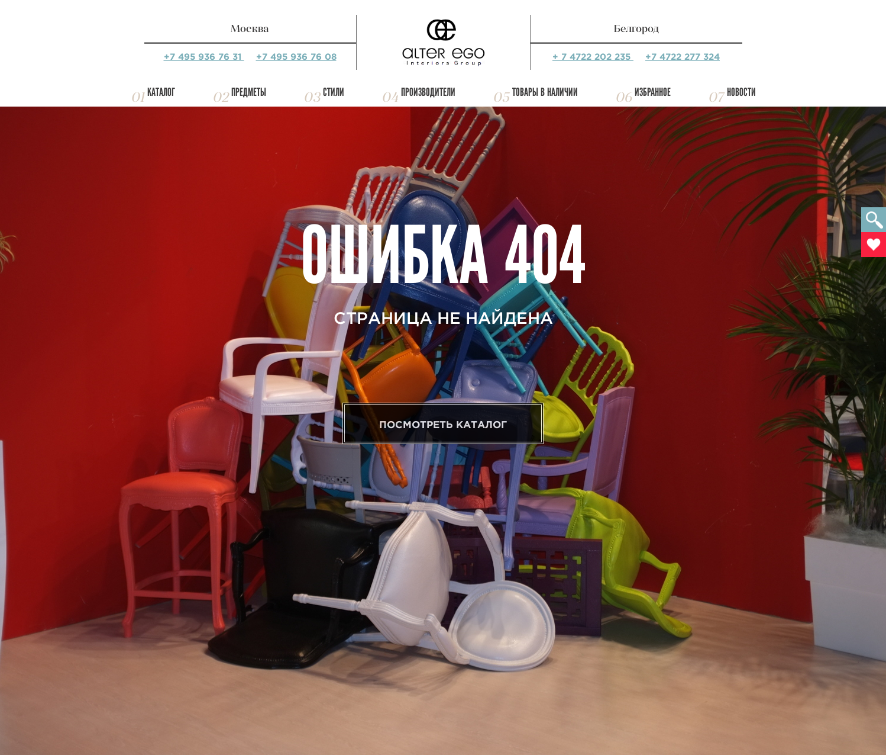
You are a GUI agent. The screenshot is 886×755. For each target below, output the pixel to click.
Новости (741, 92)
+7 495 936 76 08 (296, 57)
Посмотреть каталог (443, 424)
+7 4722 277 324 (682, 57)
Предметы (248, 92)
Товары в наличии (545, 92)
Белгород (636, 28)
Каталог (161, 92)
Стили (333, 92)
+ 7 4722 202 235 (592, 57)
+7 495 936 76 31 (204, 57)
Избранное (653, 92)
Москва (250, 28)
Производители (428, 92)
